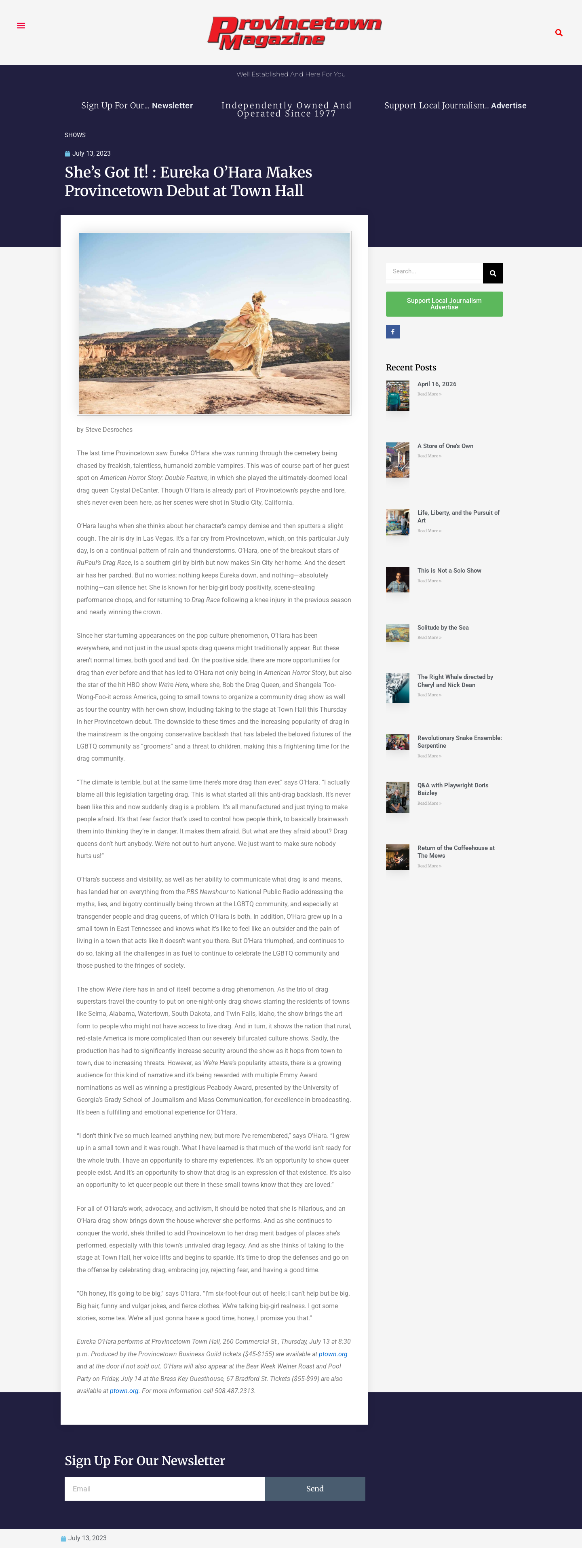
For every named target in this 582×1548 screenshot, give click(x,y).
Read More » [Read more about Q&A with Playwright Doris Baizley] (430, 803)
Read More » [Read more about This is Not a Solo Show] (430, 581)
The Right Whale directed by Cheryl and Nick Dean (455, 681)
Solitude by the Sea (443, 627)
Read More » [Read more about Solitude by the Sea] (430, 637)
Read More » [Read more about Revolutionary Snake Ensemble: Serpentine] (430, 756)
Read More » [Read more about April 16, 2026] (430, 394)
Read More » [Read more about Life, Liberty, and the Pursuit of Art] (430, 530)
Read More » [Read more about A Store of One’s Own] (430, 456)
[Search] (493, 273)
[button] (20, 25)
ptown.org (333, 1354)
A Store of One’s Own (445, 446)
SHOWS (75, 135)
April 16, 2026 (437, 384)
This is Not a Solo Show (449, 570)
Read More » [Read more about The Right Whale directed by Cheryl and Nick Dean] (430, 695)
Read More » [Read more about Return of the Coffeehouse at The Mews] (430, 866)
